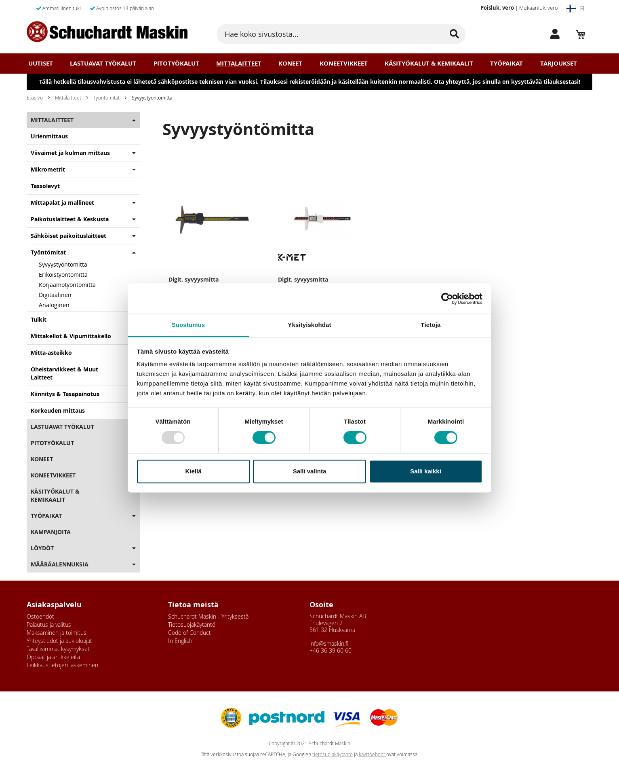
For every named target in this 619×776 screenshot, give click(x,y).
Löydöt (42, 548)
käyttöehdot (372, 754)
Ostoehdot (40, 616)
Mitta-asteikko (51, 352)
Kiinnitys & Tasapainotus (65, 394)
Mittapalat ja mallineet (62, 202)
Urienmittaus (49, 136)
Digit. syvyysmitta (193, 279)
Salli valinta (309, 471)
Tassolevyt (45, 186)
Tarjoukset (558, 63)
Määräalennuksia (59, 564)
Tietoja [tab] (431, 324)
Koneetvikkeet (344, 63)
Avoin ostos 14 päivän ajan (122, 8)
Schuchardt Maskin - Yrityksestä (208, 616)
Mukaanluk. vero (538, 7)
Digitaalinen (55, 295)
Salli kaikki (425, 471)
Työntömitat (106, 97)
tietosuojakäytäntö (332, 754)
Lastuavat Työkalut (103, 63)
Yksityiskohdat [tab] (309, 324)
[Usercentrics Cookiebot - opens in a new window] (447, 299)
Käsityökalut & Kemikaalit (429, 63)
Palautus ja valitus (49, 624)
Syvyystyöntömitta (63, 264)
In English (180, 641)
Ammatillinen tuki (58, 8)
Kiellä (193, 471)
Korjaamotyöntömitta (67, 284)
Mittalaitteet (238, 63)
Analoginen (54, 305)
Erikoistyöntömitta (63, 274)
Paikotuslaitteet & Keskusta (70, 219)
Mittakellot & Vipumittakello (71, 336)
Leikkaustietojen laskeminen (62, 665)
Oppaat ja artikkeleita (53, 657)
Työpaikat (506, 63)
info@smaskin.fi (329, 643)
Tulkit (38, 319)
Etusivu (35, 97)
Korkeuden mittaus (58, 410)
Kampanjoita (51, 532)
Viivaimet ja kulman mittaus (70, 153)
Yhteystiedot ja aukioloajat (59, 641)
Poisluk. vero (497, 7)
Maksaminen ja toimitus (56, 632)
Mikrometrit (48, 169)
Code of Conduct (189, 632)
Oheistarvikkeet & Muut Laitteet (64, 373)
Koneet (290, 63)
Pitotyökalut (176, 63)
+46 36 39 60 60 (331, 650)
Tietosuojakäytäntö (191, 624)
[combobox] (341, 34)
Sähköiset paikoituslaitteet (68, 236)
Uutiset (40, 63)
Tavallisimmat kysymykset (58, 649)
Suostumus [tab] (188, 324)
